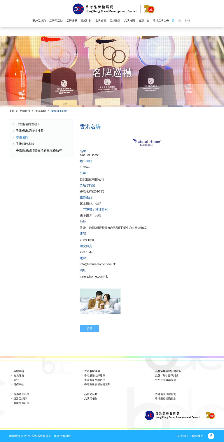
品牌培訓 (129, 20)
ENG (187, 20)
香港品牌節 (20, 398)
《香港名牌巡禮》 (28, 124)
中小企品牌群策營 (165, 379)
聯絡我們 (197, 436)
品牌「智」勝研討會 (167, 375)
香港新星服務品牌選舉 (97, 384)
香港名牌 (40, 110)
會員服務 (19, 375)
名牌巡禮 (100, 20)
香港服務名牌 (25, 144)
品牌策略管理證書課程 (168, 371)
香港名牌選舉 (92, 371)
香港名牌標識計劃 (165, 394)
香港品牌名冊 (161, 20)
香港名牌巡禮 (21, 394)
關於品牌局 (39, 20)
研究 (16, 379)
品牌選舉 (71, 20)
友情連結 (182, 436)
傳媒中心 (19, 384)
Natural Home (59, 110)
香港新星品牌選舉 (94, 379)
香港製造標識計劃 (165, 398)
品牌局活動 (56, 20)
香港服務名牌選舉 (94, 375)
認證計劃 (86, 20)
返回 (89, 328)
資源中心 (144, 20)
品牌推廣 (115, 20)
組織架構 (19, 371)
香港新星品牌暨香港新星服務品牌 (39, 150)
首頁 (11, 110)
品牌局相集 (90, 398)
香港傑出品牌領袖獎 (30, 130)
